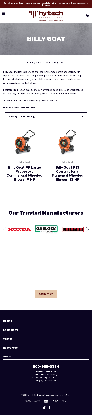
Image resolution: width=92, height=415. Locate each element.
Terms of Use (64, 395)
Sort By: (13, 116)
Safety (8, 338)
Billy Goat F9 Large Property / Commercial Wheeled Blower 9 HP (24, 174)
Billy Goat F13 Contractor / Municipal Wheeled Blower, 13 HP (67, 174)
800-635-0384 (46, 367)
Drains (7, 320)
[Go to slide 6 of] (5, 229)
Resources (10, 347)
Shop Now (45, 5)
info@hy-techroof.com (46, 380)
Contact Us (46, 293)
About (7, 356)
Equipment (10, 329)
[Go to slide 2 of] (86, 229)
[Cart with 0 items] (86, 16)
